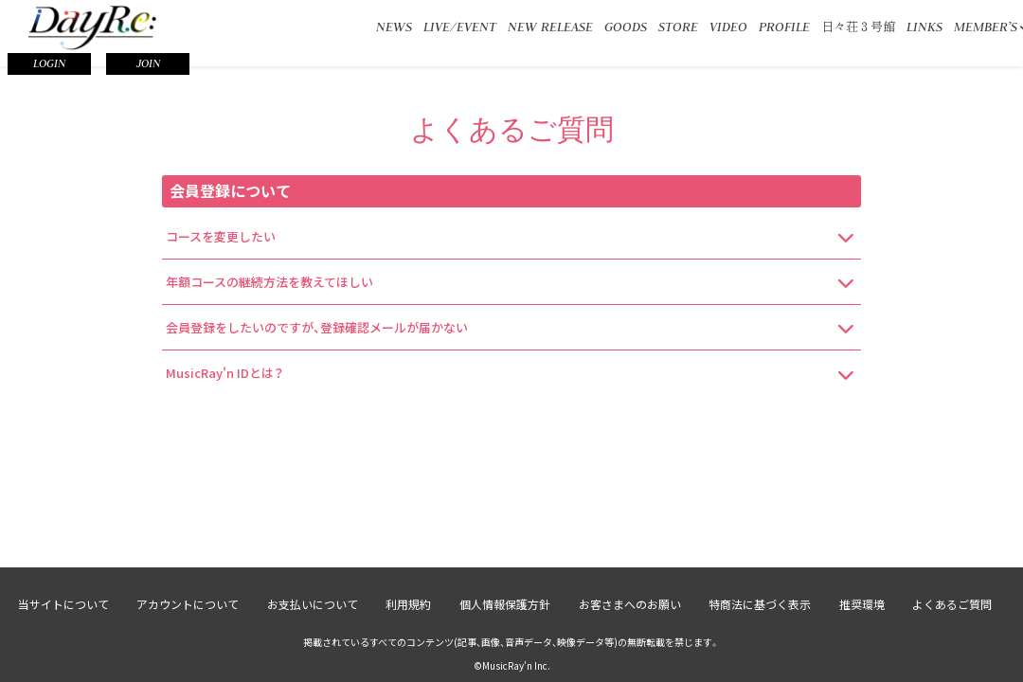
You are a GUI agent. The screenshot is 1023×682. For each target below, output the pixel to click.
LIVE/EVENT (459, 26)
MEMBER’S (985, 26)
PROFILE (784, 26)
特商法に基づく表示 (760, 604)
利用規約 (408, 604)
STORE (678, 26)
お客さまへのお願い (630, 604)
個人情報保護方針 (504, 604)
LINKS (924, 26)
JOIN (148, 63)
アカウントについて (186, 604)
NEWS (394, 26)
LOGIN (49, 63)
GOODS (625, 26)
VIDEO (728, 26)
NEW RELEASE (550, 26)
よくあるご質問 (954, 604)
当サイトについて (61, 604)
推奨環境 (863, 604)
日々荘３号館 (858, 26)
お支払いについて (311, 604)
